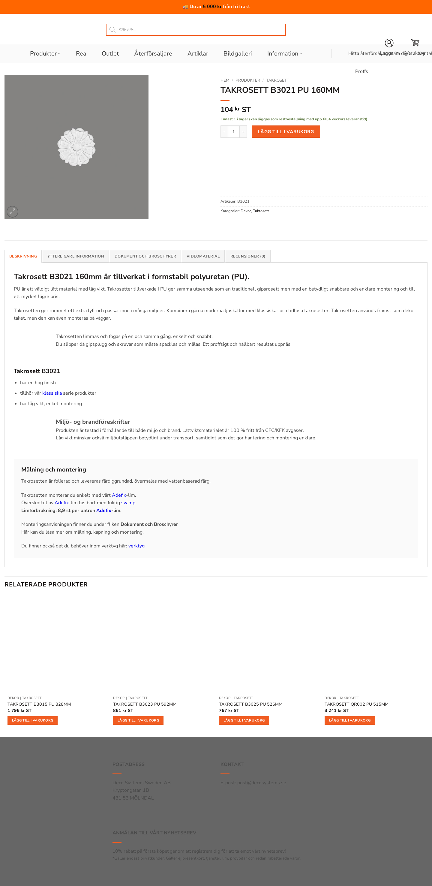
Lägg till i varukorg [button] (32, 720)
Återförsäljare (153, 54)
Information (284, 54)
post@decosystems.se (261, 782)
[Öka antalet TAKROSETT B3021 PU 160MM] (243, 131)
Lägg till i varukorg (286, 131)
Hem (225, 80)
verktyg (136, 546)
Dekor (246, 211)
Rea (81, 54)
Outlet (110, 54)
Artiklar (198, 54)
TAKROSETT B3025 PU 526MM (250, 704)
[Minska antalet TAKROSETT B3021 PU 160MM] (224, 131)
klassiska (52, 393)
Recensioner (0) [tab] (248, 256)
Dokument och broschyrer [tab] (145, 256)
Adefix (119, 495)
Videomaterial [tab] (203, 256)
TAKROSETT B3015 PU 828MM (39, 704)
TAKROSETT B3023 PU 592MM (144, 704)
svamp (128, 502)
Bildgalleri (238, 54)
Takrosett (277, 80)
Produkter (45, 54)
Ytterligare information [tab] (75, 256)
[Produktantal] (234, 131)
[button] (415, 47)
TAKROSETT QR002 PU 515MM (356, 704)
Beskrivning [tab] (23, 256)
